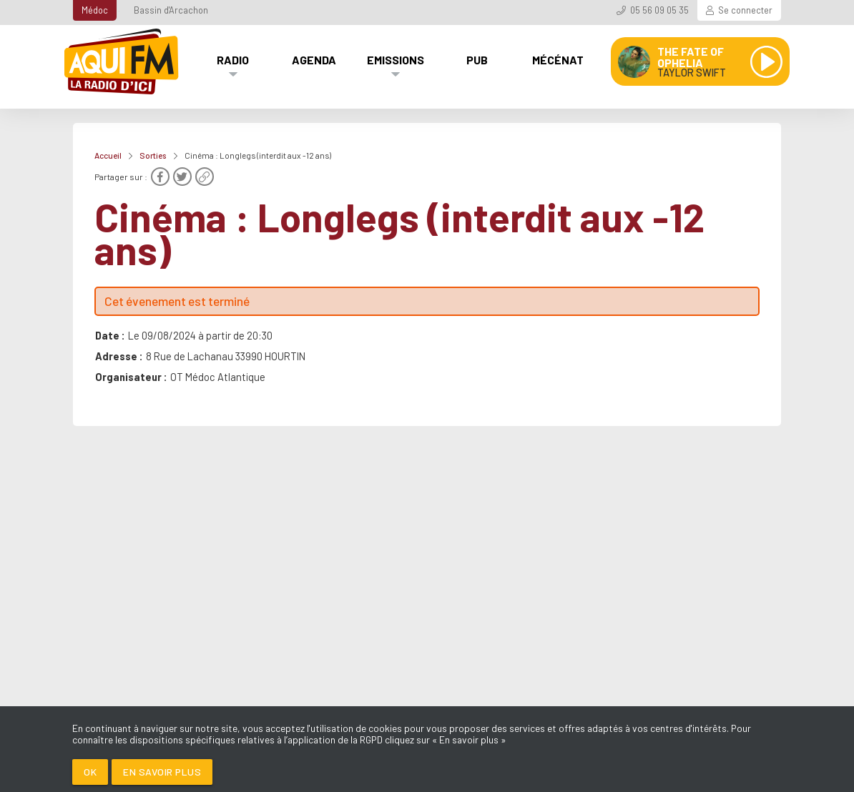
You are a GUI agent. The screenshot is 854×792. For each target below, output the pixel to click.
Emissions (395, 59)
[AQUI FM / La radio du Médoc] (122, 61)
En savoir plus (162, 772)
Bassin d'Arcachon (171, 10)
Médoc (95, 10)
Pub (477, 59)
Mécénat (558, 59)
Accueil (108, 155)
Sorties (153, 155)
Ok (90, 772)
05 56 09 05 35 (659, 10)
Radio (233, 59)
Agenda (314, 59)
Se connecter (745, 10)
